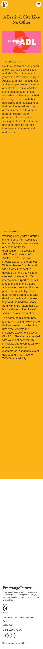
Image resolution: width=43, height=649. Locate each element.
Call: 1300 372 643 (12, 630)
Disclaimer (7, 625)
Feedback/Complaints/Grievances (18, 618)
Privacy (6, 621)
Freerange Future (4, 4)
